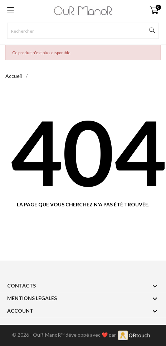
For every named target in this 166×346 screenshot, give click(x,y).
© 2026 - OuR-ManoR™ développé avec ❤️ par (65, 335)
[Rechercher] (83, 31)
